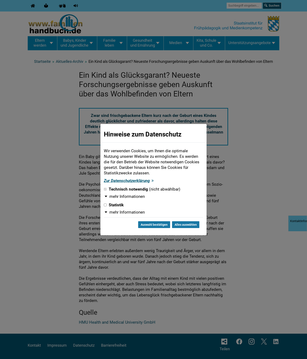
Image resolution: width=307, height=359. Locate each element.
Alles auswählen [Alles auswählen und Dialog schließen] (186, 224)
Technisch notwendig (142, 189)
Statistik (114, 205)
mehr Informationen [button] (127, 196)
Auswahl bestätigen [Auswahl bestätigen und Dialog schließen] (154, 224)
